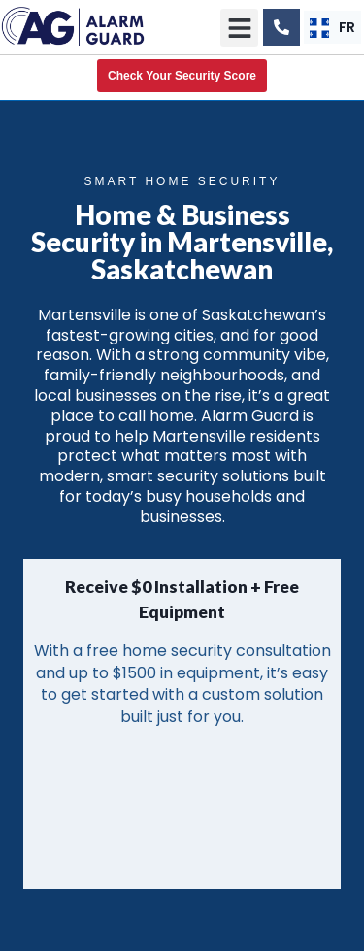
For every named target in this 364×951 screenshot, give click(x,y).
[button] (239, 28)
